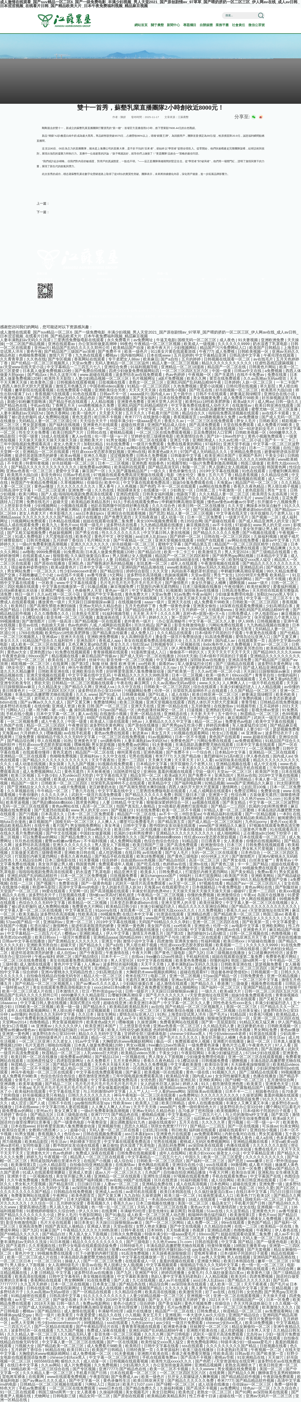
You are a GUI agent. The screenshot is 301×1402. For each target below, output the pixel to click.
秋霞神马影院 (44, 887)
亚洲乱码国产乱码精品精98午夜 (194, 382)
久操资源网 (147, 1022)
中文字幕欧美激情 (172, 660)
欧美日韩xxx (46, 937)
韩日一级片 (25, 594)
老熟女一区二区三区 (147, 382)
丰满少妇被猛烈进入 (238, 687)
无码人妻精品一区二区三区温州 (122, 363)
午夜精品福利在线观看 (223, 814)
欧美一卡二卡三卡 (180, 552)
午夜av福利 (202, 594)
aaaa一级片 (258, 582)
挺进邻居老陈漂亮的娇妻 (37, 455)
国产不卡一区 (173, 448)
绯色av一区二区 (257, 1388)
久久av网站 (51, 1365)
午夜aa (25, 1087)
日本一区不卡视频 (191, 737)
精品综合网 (159, 1284)
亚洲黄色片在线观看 (101, 424)
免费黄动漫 (271, 791)
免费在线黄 (277, 374)
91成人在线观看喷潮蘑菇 (45, 1172)
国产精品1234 (107, 1057)
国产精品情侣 (112, 571)
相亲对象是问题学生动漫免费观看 (60, 598)
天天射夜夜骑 (99, 771)
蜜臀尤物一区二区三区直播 (275, 409)
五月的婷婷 (191, 359)
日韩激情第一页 (43, 767)
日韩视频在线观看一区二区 (227, 359)
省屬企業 (221, 279)
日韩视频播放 (269, 621)
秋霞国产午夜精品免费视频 (35, 482)
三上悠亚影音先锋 (16, 505)
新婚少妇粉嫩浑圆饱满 (27, 401)
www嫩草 (230, 879)
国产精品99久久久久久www (277, 652)
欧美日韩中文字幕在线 (26, 949)
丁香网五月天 (64, 405)
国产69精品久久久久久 (20, 1234)
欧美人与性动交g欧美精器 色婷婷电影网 (142, 1030)
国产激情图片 (177, 582)
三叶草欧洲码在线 (103, 529)
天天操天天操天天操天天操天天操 (48, 440)
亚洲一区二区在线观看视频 (237, 1295)
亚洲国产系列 (251, 455)
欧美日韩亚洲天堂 (149, 1380)
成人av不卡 (127, 1018)
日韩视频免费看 (215, 1060)
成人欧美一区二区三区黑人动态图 (156, 1215)
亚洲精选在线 (176, 714)
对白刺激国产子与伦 (163, 937)
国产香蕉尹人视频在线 (20, 979)
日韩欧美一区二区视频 (35, 1006)
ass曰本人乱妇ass (151, 536)
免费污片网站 (208, 1338)
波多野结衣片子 (279, 733)
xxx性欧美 (147, 663)
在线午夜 (42, 825)
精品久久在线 (14, 895)
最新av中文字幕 (276, 540)
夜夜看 (291, 914)
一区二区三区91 (48, 1261)
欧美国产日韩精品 (265, 347)
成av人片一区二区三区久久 (118, 1172)
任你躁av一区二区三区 (252, 1384)
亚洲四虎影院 (128, 494)
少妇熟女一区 (182, 490)
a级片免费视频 (171, 378)
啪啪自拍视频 (193, 1018)
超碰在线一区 (131, 498)
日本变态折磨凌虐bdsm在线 (247, 509)
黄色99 (108, 929)
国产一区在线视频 (244, 1126)
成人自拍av (67, 952)
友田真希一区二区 (153, 563)
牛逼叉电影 (165, 340)
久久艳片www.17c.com (261, 798)
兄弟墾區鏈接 (164, 279)
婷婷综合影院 (138, 571)
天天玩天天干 (135, 617)
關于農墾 (157, 25)
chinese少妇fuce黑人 (129, 798)
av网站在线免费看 (142, 448)
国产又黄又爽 (285, 636)
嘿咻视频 (54, 733)
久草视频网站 (72, 482)
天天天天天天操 (143, 390)
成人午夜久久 (53, 721)
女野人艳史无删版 (152, 1226)
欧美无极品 (28, 914)
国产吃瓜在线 (201, 390)
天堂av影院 (201, 575)
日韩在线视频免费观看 (103, 1134)
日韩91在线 (97, 432)
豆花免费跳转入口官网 (213, 432)
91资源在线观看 (170, 914)
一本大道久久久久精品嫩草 (201, 767)
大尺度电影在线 (60, 536)
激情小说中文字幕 (139, 941)
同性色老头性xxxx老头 (233, 1003)
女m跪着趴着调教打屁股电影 (183, 806)
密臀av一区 (12, 1199)
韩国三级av (273, 914)
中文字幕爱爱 (284, 922)
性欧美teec (123, 1103)
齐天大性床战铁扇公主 (87, 818)
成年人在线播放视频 (206, 1103)
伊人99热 (246, 621)
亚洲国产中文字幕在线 (103, 594)
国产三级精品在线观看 (50, 428)
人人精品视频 (103, 401)
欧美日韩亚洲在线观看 (275, 405)
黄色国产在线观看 (225, 737)
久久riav (170, 667)
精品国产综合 (188, 498)
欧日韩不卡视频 (108, 417)
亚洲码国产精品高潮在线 (143, 567)
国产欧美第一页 (181, 671)
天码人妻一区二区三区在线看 (114, 1130)
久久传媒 (216, 1068)
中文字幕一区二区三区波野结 (274, 802)
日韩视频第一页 (265, 972)
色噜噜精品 (39, 1022)
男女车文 (102, 1319)
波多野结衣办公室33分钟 (100, 690)
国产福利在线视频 (65, 424)
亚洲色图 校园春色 (148, 463)
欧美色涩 (84, 536)
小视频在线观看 (74, 505)
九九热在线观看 (89, 355)
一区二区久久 (45, 571)
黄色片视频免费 (109, 667)
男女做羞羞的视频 (114, 1087)
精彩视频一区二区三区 (31, 663)
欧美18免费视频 (151, 856)
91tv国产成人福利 (153, 698)
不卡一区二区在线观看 (177, 486)
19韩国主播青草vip (250, 1245)
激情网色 (230, 787)
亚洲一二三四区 (132, 760)
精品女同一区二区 (146, 775)
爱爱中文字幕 (68, 471)
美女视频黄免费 (207, 397)
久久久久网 (170, 613)
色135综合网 (191, 521)
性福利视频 (211, 941)
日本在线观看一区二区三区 (263, 837)
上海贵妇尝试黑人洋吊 (187, 1014)
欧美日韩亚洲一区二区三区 (216, 694)
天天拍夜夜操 (146, 517)
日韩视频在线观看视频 (76, 382)
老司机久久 (44, 698)
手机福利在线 (198, 956)
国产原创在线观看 (129, 1396)
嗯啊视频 (237, 582)
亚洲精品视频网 (209, 1365)
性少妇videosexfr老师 (79, 571)
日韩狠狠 (236, 729)
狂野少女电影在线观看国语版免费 (231, 1099)
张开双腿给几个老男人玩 (272, 513)
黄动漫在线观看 (86, 1099)
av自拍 (157, 1006)
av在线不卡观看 (276, 413)
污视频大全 (25, 1346)
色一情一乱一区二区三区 (112, 428)
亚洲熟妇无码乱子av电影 (227, 710)
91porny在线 (232, 598)
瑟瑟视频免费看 (286, 729)
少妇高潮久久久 (137, 1365)
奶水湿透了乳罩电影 (271, 344)
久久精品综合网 (275, 475)
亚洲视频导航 (110, 1126)
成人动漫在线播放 (214, 1384)
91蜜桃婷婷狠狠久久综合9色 (51, 1211)
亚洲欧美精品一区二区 (220, 868)
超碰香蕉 (154, 949)
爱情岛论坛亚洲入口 (254, 636)
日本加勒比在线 (203, 698)
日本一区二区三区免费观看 (91, 814)
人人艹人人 (138, 1091)
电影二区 (158, 976)
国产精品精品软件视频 (241, 1376)
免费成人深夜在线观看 (95, 1153)
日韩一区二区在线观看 (148, 440)
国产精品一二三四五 (208, 1126)
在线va (137, 956)
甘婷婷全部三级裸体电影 (153, 436)
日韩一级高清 (60, 621)
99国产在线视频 (137, 1180)
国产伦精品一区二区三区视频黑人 (40, 363)
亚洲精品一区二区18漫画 (183, 367)
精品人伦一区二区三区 (103, 976)
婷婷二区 (64, 956)
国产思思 (156, 513)
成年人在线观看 (184, 563)
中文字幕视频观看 (162, 1265)
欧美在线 (56, 660)
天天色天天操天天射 (113, 1064)
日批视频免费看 (124, 875)
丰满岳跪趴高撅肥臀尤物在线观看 (220, 409)
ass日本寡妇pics (90, 513)
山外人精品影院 (53, 1164)
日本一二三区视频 (265, 448)
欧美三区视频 (132, 702)
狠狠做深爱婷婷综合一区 (168, 802)
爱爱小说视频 (212, 386)
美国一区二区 (271, 1369)
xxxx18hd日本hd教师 (112, 987)
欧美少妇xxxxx (201, 1153)
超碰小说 (78, 1130)
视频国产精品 (151, 1288)
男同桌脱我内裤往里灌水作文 (200, 779)
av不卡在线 (222, 525)
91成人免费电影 (29, 536)
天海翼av (225, 482)
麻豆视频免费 (122, 586)
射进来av (140, 733)
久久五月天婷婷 (199, 640)
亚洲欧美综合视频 (179, 1010)
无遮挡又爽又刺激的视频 (147, 979)
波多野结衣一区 (150, 1338)
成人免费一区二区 (203, 1222)
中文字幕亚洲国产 (23, 448)
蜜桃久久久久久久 (99, 1238)
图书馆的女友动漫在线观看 (173, 825)
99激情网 (238, 1164)
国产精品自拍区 (173, 860)
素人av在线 (82, 436)
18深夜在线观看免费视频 (242, 606)
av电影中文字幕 (245, 925)
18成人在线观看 (55, 436)
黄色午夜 (34, 351)
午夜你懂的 (234, 586)
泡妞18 (113, 1384)
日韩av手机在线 (77, 475)
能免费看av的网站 (96, 467)
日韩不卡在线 (60, 1103)
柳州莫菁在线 (129, 752)
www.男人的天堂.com (272, 525)
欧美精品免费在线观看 (241, 548)
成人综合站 (124, 1161)
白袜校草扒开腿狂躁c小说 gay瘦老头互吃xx (185, 1249)
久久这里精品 (122, 1118)
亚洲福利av (90, 756)
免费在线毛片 (38, 502)
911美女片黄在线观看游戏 (174, 351)
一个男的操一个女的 (207, 717)
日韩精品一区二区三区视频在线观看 (83, 683)
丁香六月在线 (83, 791)
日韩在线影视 (248, 949)
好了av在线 (215, 1292)
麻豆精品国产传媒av (99, 656)
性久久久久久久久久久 (208, 478)
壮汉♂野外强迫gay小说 (102, 991)
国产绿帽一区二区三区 (245, 1080)
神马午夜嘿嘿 (80, 667)
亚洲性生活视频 (157, 1176)
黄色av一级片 (117, 590)
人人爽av (92, 964)
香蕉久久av (174, 421)
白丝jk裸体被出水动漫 (19, 590)
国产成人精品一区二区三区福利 (215, 821)
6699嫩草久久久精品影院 (83, 995)
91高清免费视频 (219, 636)
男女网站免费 (19, 571)
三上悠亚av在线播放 (221, 899)
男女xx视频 (136, 1045)
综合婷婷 (110, 860)
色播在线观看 (238, 1145)
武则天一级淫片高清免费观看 (97, 794)
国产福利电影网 (188, 783)
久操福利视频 (266, 536)
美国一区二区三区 (242, 1006)
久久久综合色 (164, 505)
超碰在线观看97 (215, 648)
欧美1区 (264, 1195)
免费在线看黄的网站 (185, 444)
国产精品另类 (38, 397)
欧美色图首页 (83, 1195)
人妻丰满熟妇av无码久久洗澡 (25, 340)
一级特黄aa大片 (16, 987)
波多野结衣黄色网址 (276, 663)
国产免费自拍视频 (91, 371)
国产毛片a (115, 448)
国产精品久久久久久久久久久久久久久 (44, 467)
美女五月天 (161, 733)
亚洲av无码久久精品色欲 (74, 397)
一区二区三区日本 (16, 1261)
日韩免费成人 (240, 613)
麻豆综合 (167, 548)
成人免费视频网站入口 (42, 771)
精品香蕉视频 (247, 475)
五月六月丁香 (220, 475)
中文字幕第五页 (79, 910)
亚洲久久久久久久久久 (90, 544)
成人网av (265, 401)
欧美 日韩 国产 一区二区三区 (103, 706)
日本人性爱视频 (67, 868)
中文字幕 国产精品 (237, 1242)
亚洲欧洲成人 (204, 440)
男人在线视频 (239, 1257)
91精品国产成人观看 (50, 579)
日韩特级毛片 (132, 1245)
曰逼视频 (195, 710)
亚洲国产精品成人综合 (167, 424)
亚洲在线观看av (62, 344)
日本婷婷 (232, 382)
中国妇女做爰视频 (96, 833)
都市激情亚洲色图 (95, 1076)
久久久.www (86, 694)
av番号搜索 (97, 575)
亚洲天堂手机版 (237, 444)
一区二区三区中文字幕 (259, 979)
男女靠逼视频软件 (68, 1022)
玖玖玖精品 (144, 625)
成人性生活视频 (84, 579)
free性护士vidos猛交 (130, 1319)
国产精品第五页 (198, 544)
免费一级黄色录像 (175, 606)
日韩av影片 (244, 1353)
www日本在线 (267, 498)
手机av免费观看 (33, 1388)
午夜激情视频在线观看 (221, 563)
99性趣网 (219, 1137)
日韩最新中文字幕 (186, 455)
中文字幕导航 (202, 929)
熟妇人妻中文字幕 (99, 698)
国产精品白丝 (150, 552)
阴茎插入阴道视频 (223, 798)
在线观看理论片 (176, 887)
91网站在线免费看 (69, 459)
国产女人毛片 (177, 852)
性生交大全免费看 (35, 432)
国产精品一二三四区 (229, 806)
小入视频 (132, 1315)
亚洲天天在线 (180, 602)
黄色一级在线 (198, 1072)
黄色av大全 (17, 652)
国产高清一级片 (109, 1168)
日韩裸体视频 (134, 694)
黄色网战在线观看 (154, 1164)
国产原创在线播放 (50, 563)
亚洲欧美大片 (92, 440)
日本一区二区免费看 (205, 517)
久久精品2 (107, 498)
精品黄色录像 (207, 968)
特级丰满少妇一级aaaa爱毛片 (136, 421)
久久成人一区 (79, 1249)
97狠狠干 (293, 987)
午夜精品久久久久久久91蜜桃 (26, 779)
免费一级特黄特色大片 (61, 559)
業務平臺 (222, 25)
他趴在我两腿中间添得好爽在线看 (120, 505)
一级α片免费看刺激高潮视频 (214, 463)
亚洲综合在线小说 (280, 394)
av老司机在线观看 (142, 1191)
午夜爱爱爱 (86, 1315)
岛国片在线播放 (271, 895)
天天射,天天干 (145, 613)
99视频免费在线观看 (260, 868)
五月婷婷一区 (194, 609)
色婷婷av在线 (175, 864)
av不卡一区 (169, 814)
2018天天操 (187, 656)
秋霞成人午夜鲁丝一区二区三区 (141, 648)
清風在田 (102, 273)
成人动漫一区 (173, 517)
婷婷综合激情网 (220, 818)
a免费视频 (274, 371)
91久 (117, 502)
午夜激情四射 (225, 1207)
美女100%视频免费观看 (157, 521)
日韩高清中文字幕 (245, 355)
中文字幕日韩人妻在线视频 (217, 529)
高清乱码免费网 (172, 1145)
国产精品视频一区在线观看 (98, 621)
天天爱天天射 (111, 413)
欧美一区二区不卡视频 (182, 810)
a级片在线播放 (89, 517)
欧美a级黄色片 (64, 567)
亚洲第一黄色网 (131, 925)
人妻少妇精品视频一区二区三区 (102, 378)
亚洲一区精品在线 (173, 706)
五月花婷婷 (183, 355)
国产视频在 (168, 1080)
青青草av (284, 860)
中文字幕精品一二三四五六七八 (74, 367)
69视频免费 (110, 914)
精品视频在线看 (65, 656)
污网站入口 (16, 710)
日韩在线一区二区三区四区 (228, 536)
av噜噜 (29, 552)
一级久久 (158, 471)
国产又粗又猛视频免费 (27, 532)
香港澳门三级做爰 (233, 983)
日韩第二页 (206, 490)
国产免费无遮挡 (159, 498)
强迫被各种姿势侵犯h (30, 567)
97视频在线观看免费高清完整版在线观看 (128, 475)
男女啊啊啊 (74, 1280)
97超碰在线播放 (262, 941)
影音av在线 (29, 625)
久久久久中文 (168, 609)
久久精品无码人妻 (219, 1026)
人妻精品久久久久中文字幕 (169, 721)
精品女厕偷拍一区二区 (252, 1326)
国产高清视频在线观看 (110, 891)
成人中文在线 (266, 764)
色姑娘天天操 (53, 625)
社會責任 (238, 25)
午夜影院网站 (130, 779)
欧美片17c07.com (138, 1384)
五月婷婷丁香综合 (69, 540)
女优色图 (148, 1080)
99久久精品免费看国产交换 (265, 879)
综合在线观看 (205, 687)
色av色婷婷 (175, 374)
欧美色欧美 (286, 694)
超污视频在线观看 (27, 1338)
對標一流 (162, 273)
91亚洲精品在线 (251, 1357)
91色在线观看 (85, 394)
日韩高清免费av (236, 590)
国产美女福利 (145, 397)
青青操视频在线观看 (248, 478)
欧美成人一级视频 (200, 344)
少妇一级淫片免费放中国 (177, 868)
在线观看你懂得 (37, 752)
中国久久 (193, 1157)
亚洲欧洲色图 (193, 798)
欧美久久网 (197, 378)
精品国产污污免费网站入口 (223, 347)
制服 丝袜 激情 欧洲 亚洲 (114, 663)
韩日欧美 (179, 1130)
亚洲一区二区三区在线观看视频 (255, 1057)
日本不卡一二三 (115, 956)
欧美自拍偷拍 (38, 868)
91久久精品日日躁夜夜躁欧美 (92, 1137)
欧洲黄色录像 (176, 1326)
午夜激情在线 (118, 952)
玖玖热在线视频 (29, 841)
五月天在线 (189, 1122)
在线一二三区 (22, 883)
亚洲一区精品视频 (283, 976)
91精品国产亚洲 (33, 1168)
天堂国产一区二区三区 (20, 891)
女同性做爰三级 (37, 1145)
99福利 (185, 875)
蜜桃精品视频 (122, 432)
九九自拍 (131, 1195)
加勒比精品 (94, 444)
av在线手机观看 (78, 733)
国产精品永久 (91, 945)
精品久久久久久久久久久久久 (227, 363)
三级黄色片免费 (253, 829)
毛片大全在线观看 (56, 1222)
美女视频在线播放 (99, 1276)
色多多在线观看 (131, 717)
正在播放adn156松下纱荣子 (267, 833)
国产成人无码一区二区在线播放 (147, 656)
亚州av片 (42, 347)
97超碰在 (243, 525)
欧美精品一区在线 (185, 899)
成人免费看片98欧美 (241, 397)
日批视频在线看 (112, 382)
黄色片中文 (104, 536)
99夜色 (126, 344)
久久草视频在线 (21, 791)
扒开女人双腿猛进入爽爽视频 (193, 1376)
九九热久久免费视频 (151, 1064)
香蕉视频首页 (185, 417)
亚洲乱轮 (188, 1080)
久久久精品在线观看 (175, 633)
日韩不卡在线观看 (212, 394)
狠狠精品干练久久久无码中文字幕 (66, 737)
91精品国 (190, 841)
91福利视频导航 (144, 367)
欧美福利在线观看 (130, 467)
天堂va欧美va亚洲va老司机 (111, 679)
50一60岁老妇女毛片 (257, 428)
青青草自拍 (265, 675)
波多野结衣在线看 (122, 525)
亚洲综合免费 (116, 367)
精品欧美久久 (187, 1099)
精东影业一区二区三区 (159, 1018)
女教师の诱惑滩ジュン (48, 1130)
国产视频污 (46, 883)
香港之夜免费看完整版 (153, 987)
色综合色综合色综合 (162, 841)
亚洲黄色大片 (255, 929)
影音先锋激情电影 (190, 625)
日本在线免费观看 (175, 397)
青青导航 (249, 702)
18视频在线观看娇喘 (52, 629)
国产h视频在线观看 (259, 532)
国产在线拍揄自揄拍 (218, 1168)
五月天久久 (136, 413)
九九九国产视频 (82, 764)
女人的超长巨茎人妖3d (122, 887)
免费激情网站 (105, 702)
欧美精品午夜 (178, 1076)
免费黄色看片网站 (282, 956)
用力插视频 (12, 1141)
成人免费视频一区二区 (92, 1353)
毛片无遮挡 (35, 1045)
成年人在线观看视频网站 (29, 1010)
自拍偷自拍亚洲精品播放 (91, 1164)
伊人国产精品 (289, 1022)
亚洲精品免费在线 (246, 451)
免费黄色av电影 (239, 721)
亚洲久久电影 (96, 455)
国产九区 (196, 952)
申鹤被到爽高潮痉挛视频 (183, 502)
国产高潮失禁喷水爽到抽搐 (53, 606)
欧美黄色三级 (42, 382)
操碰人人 (73, 1261)
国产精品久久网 (79, 687)
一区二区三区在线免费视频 (122, 737)
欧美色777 (245, 1195)
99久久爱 (265, 1188)
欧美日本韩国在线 (176, 1191)
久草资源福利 (168, 1349)
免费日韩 (15, 729)
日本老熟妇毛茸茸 (233, 1349)
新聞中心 (173, 25)
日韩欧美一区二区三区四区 (256, 602)
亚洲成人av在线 (109, 1191)
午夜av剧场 (170, 999)
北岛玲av (254, 1334)
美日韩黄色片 (14, 690)
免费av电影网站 (97, 1303)
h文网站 (117, 575)
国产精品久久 (12, 679)
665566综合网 (46, 1361)
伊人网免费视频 (185, 648)
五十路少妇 (237, 448)
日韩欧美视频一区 (254, 351)
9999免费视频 (49, 552)
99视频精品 (94, 1322)
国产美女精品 (234, 802)
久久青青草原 (12, 359)
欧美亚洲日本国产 (221, 455)
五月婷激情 (201, 706)
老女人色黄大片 (68, 444)
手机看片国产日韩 (164, 413)
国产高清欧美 (133, 529)
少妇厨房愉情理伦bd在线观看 (89, 1018)
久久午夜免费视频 (23, 1180)
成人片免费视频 (37, 529)
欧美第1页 (196, 448)
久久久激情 (44, 1269)
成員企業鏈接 (45, 279)
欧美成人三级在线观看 (110, 721)
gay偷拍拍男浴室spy (93, 1103)
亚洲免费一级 (80, 490)
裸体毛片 (32, 879)
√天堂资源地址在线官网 (269, 910)
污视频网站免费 (138, 690)
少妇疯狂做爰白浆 (139, 983)
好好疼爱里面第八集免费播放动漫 (135, 671)
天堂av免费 (82, 363)
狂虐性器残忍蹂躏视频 (275, 363)
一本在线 (196, 579)
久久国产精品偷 (188, 756)
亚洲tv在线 (136, 451)
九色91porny (256, 821)
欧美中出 (112, 482)
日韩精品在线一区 (183, 1257)
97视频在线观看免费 (192, 1176)
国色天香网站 (58, 413)
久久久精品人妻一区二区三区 (224, 494)
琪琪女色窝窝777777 (169, 1126)
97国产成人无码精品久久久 (204, 451)
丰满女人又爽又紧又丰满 (247, 1103)
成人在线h (180, 694)
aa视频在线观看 (206, 802)
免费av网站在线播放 (18, 1099)
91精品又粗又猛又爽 (168, 478)
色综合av (72, 1134)
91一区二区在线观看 (18, 1392)
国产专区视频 (60, 359)
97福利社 (213, 444)
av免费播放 (249, 417)
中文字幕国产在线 (148, 590)
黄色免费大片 (137, 594)
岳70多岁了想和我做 (196, 1110)
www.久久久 (209, 683)
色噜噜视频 (281, 933)
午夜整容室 (77, 725)
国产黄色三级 (223, 864)
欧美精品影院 (37, 1141)
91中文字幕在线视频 (155, 960)
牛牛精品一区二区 (53, 791)
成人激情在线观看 (36, 964)
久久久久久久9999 (234, 344)
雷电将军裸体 (206, 1253)
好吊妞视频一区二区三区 (237, 390)
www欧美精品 (179, 567)
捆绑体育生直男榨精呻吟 (279, 1373)
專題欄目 (189, 25)
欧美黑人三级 (147, 1103)
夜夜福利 (146, 679)
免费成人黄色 (241, 1137)
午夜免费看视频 (33, 929)
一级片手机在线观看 (266, 683)
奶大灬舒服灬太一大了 (139, 999)
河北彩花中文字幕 (142, 459)
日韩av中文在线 (248, 371)
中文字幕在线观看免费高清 (147, 482)
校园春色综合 (267, 1091)
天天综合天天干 (94, 421)
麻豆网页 (142, 683)
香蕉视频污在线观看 (53, 394)
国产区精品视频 (207, 509)
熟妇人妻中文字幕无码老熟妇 (177, 1276)
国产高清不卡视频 (197, 1357)
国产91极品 (115, 1215)
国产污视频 (29, 814)
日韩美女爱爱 (153, 1307)
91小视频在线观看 (122, 409)
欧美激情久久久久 (278, 1307)
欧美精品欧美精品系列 (91, 502)
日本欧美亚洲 (69, 1238)
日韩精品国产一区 (248, 1299)
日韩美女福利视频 (158, 494)
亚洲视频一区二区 (273, 1207)
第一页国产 (181, 617)
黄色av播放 (44, 486)
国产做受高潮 (65, 1299)
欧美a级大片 (244, 401)
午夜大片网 (142, 952)
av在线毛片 (263, 359)
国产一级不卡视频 (271, 579)
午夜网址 (61, 1195)
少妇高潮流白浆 (280, 606)
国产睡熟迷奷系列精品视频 (110, 563)
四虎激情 (165, 941)
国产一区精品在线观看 (92, 1292)
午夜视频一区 (200, 374)
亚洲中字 (233, 667)
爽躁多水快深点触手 (264, 505)
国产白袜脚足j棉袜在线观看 (119, 918)
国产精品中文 (240, 617)
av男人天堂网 (213, 1257)
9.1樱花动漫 (34, 617)
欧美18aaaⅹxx (60, 949)
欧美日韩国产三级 (149, 845)
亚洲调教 (8, 1084)
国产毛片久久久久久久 (166, 995)
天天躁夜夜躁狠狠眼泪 (251, 1064)
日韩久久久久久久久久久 (90, 1095)
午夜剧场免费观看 (160, 767)
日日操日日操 (89, 1184)
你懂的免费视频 (201, 895)
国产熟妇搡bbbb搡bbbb (53, 802)
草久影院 (268, 386)
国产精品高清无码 (164, 467)
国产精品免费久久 (77, 837)
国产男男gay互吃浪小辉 (183, 725)
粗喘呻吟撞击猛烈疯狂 (59, 1030)
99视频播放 (10, 621)
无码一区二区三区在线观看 (26, 806)
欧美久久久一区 (177, 509)
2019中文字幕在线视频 (219, 471)
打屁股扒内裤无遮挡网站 (159, 586)
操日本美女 (83, 1222)
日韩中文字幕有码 (65, 1276)
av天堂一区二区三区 (105, 459)
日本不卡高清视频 (145, 509)
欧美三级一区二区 (164, 748)
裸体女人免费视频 (266, 1218)
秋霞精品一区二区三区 (260, 714)
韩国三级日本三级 (190, 794)
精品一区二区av (209, 721)
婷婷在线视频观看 (241, 679)
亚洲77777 (100, 1114)
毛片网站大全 (99, 540)
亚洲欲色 (202, 925)
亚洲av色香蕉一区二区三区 (30, 471)
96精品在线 (55, 1349)
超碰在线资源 (133, 424)
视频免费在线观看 (267, 983)
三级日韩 (216, 448)
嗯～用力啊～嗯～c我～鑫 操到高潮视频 (63, 710)
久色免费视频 (185, 386)
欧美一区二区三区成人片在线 (28, 991)
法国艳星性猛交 (127, 771)
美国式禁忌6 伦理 (85, 1003)
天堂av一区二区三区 (271, 644)
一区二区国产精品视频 (26, 344)
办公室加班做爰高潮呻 (98, 344)
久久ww (212, 548)
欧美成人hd (64, 779)
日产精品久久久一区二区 (135, 548)
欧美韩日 (19, 606)
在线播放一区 (155, 490)
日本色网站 (220, 1184)
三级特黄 (10, 964)
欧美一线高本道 (51, 818)
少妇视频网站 (185, 347)
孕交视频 (125, 536)
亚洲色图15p (41, 652)
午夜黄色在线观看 (262, 633)
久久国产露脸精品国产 (128, 471)
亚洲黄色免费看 (131, 401)
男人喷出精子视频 (283, 486)
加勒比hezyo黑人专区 (276, 594)
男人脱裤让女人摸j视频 (228, 467)
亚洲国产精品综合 (244, 1315)
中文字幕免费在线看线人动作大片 (200, 405)
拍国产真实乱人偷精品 (136, 806)
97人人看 (205, 760)
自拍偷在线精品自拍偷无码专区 (54, 976)
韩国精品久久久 (50, 1118)
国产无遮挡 (224, 374)
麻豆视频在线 (198, 525)
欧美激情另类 (145, 1037)
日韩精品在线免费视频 (280, 702)
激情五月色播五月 (72, 386)
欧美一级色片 (136, 351)
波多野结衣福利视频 (121, 964)
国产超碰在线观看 (220, 521)
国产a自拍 (170, 359)
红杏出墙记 (40, 925)
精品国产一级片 (25, 783)
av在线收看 (29, 559)
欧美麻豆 (151, 359)
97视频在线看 (211, 883)
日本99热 (155, 1230)
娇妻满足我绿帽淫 (246, 394)
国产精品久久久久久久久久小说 (27, 1215)
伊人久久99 (89, 1211)
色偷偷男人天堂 (89, 590)
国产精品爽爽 (275, 548)
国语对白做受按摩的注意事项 (25, 1122)
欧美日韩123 (78, 1349)
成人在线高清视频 (192, 1184)
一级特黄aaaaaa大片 (52, 1149)
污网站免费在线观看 (226, 625)
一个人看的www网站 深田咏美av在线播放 (186, 1091)
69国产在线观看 (211, 540)
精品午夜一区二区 (16, 698)
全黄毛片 (147, 879)
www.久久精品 (190, 548)
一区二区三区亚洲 (50, 490)
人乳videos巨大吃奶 (76, 775)
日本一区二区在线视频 (70, 1284)
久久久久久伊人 (55, 794)
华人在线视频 (49, 741)
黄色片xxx (69, 525)
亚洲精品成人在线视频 (92, 648)
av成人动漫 (93, 448)
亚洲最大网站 (69, 509)
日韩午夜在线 (133, 1230)
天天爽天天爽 (160, 760)
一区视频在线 (189, 644)
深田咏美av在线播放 (202, 590)
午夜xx (249, 895)
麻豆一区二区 (259, 1041)
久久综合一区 (72, 548)
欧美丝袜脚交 (259, 586)
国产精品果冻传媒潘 (110, 633)
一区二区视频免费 (23, 721)
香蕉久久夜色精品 (249, 486)
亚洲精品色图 (199, 914)
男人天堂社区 (123, 960)
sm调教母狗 (111, 741)
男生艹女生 (277, 490)
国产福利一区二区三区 (221, 987)
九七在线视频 (144, 1280)
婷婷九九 (167, 459)
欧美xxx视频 (289, 891)
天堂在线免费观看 (239, 424)
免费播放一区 (214, 559)
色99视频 (290, 714)
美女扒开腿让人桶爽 (209, 582)
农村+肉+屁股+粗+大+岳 (204, 613)
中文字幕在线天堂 (232, 513)
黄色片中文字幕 (68, 964)
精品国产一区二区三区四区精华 (242, 544)
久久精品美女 (50, 687)
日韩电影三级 (65, 1396)
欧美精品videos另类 (138, 1053)
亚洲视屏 (173, 1315)
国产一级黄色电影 (97, 883)
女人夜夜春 (234, 841)
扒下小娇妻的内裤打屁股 (202, 667)
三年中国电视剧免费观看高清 (25, 444)
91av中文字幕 (92, 1030)
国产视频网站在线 (73, 1269)
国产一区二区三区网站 (165, 1222)
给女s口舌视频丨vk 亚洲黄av (237, 733)
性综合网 (239, 794)
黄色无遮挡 (82, 417)
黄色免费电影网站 (203, 1342)
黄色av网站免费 (164, 798)
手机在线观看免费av (141, 502)
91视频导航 (176, 463)
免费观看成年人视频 (116, 864)
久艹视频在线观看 (54, 1099)
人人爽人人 (107, 821)
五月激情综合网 (281, 1080)
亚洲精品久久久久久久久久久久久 (185, 833)
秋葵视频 (196, 1211)
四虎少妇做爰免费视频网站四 (134, 371)
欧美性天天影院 (58, 378)
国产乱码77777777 (229, 748)
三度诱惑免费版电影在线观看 (79, 340)
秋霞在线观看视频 (73, 999)
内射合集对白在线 (241, 1134)
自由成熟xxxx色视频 (139, 860)
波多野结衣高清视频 (145, 575)
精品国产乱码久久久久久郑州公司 (81, 347)
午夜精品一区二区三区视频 (158, 344)
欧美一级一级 (69, 1006)
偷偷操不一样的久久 (188, 652)
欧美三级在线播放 (199, 1349)
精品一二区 (21, 1319)
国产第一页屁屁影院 (60, 979)
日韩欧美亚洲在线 (54, 671)
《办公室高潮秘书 (170, 621)
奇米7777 (133, 417)
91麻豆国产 (50, 1230)
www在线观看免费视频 (67, 1376)
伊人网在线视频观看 (259, 899)
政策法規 (42, 273)
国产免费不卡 (110, 351)
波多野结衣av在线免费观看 (139, 374)
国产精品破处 (214, 498)
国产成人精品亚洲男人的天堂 (264, 521)
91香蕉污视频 (261, 1014)
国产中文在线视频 (62, 833)
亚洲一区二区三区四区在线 (216, 922)
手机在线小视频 (20, 714)
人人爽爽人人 (234, 683)
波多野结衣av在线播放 (94, 1272)
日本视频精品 (204, 887)
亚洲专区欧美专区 (16, 683)
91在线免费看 (118, 444)
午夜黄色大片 (260, 1045)
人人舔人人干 (92, 409)
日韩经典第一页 (140, 1349)
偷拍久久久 (71, 1361)
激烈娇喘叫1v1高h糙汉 (224, 756)
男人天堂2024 (237, 552)
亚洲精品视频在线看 (234, 764)
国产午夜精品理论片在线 (98, 1326)
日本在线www (159, 355)
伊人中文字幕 (118, 933)
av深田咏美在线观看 (233, 760)
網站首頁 (141, 25)
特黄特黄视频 (38, 463)
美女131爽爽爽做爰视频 (130, 818)
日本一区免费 (250, 1168)
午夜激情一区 (231, 490)
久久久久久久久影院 (271, 1145)
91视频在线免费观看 (116, 764)
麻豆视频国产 (240, 717)
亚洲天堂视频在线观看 (175, 540)
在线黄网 (61, 663)
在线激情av (242, 405)
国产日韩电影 (179, 1334)
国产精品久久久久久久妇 (249, 1280)
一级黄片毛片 (240, 498)
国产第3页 (80, 663)
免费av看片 (267, 872)
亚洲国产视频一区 (57, 590)
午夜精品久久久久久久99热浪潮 (248, 459)
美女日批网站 (164, 1392)
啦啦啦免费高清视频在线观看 (234, 413)
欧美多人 (148, 872)
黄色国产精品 (259, 1222)
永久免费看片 (119, 340)
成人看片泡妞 (261, 1164)
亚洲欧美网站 (263, 875)
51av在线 (215, 1211)
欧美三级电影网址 (194, 1269)
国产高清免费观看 (205, 424)
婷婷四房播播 (218, 725)
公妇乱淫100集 (254, 787)
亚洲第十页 (218, 794)
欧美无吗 (239, 1276)
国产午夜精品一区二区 (133, 540)
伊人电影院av (267, 613)
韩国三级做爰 (253, 463)
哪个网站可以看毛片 (155, 428)
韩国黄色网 (277, 467)
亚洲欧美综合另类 (111, 390)
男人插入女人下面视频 (133, 729)
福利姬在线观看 (203, 1130)
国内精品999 (130, 937)
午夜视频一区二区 (267, 1349)
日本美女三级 (105, 1284)
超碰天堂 (61, 502)
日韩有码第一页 (197, 748)
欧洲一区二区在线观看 (202, 937)
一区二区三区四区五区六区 (186, 371)
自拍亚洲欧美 (69, 698)
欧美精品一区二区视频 (88, 902)
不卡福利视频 (96, 841)
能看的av (167, 663)
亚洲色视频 (212, 679)
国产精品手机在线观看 (69, 401)
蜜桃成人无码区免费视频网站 (205, 1141)
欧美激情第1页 (112, 1049)
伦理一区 (162, 690)
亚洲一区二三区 (80, 922)
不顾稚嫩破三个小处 (37, 575)
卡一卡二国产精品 (253, 864)
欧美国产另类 (267, 771)
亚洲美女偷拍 (205, 606)
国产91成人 (109, 694)
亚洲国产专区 (147, 1272)
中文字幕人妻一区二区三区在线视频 (257, 902)
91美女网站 (105, 779)
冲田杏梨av (191, 814)
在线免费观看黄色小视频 (164, 579)
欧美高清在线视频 (221, 428)
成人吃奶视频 (110, 852)
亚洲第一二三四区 (16, 717)
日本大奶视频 (79, 1199)
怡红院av (140, 644)
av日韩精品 (40, 1049)
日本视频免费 (161, 1099)
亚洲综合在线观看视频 (127, 513)
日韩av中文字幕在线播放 (24, 941)
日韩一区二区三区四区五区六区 (272, 991)
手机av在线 (40, 405)
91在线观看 (70, 767)
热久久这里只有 (64, 374)
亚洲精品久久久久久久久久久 (275, 656)
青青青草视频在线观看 (142, 1326)
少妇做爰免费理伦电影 (198, 459)
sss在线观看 (217, 1164)
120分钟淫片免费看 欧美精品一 (262, 575)
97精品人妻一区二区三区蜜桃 (229, 810)
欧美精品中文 (160, 783)
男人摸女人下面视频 (113, 845)
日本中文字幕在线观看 (256, 744)
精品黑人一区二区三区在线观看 (98, 1157)
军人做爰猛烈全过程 (196, 663)
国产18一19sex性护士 (226, 436)
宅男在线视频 (141, 756)
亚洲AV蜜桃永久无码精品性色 (67, 972)
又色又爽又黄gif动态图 (88, 644)
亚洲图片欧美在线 (202, 1330)
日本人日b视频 (145, 1087)
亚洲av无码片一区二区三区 (195, 979)
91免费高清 (73, 552)
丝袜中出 (96, 660)
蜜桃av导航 (224, 1357)
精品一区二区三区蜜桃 (111, 1037)
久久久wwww (203, 1369)
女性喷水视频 (239, 1030)
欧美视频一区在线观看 (164, 1072)
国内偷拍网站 (132, 355)
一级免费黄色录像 (204, 1045)
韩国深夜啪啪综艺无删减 (54, 899)
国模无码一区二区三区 (197, 340)
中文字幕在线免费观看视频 (99, 1072)
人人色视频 (127, 486)
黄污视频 (236, 1122)
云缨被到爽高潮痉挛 (126, 995)
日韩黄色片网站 (263, 367)
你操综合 (94, 482)
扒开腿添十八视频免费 (277, 502)
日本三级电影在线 (61, 860)
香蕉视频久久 (50, 1134)
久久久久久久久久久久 (77, 486)
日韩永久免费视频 (152, 455)
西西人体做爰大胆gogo (120, 579)
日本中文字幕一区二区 (99, 567)
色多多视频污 (288, 1137)
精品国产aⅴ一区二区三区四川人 (70, 879)
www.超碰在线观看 (97, 374)
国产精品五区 (210, 1087)
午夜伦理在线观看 (280, 355)
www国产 (168, 1107)
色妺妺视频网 (61, 532)
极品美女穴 (222, 1203)
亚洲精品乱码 (252, 567)
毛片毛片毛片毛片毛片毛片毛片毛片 (131, 582)
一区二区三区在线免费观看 (211, 421)
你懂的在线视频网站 (264, 841)
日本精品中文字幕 (272, 556)
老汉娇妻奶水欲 (103, 787)
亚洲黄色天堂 (86, 741)
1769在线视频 (31, 633)
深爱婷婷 (179, 698)
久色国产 (153, 1172)
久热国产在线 (12, 725)
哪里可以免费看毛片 (78, 498)
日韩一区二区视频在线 (249, 933)
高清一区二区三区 (98, 806)
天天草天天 (184, 760)
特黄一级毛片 (92, 525)
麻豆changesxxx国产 (158, 875)
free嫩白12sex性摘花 (165, 956)
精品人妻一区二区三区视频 (176, 363)
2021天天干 (219, 1299)
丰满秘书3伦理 (133, 1211)
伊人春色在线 (258, 756)
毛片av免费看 (179, 1307)
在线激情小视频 (173, 390)
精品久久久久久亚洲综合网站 (204, 906)
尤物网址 (42, 1396)
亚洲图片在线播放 (212, 918)
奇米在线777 (137, 976)
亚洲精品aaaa (105, 937)
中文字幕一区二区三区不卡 (270, 598)
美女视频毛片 (138, 1392)
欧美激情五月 (210, 552)
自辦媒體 (206, 25)
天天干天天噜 (153, 964)
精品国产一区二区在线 (227, 367)
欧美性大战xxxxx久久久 (175, 910)
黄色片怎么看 (234, 1045)
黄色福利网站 (240, 579)
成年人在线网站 (173, 1153)
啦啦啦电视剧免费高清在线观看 (86, 494)
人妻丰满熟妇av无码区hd (22, 413)
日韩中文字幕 (135, 825)
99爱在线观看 (54, 891)
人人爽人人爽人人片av (111, 1107)
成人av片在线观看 (175, 1280)
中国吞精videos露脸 (107, 386)
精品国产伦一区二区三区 (257, 482)
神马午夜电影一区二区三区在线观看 (42, 1072)
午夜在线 (124, 683)
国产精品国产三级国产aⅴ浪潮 (70, 351)
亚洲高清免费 (240, 660)
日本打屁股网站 (209, 875)
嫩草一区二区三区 (274, 1261)
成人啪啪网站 (229, 833)
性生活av (277, 1037)
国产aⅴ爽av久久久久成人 (42, 702)
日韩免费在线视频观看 (266, 845)
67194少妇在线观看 (263, 1053)
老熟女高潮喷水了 (241, 1365)
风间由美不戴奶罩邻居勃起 (195, 571)
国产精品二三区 (188, 428)
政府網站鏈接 (104, 279)
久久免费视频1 (211, 910)
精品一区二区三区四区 (46, 725)
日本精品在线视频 (65, 521)
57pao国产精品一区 (117, 710)
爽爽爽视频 (235, 1249)
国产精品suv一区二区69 (219, 848)
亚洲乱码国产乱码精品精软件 (143, 405)
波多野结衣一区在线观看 (132, 1068)
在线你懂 (42, 706)
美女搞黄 (57, 764)
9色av (137, 721)
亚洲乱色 (76, 563)
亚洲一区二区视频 (185, 976)
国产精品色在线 (14, 405)
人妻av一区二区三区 (174, 1118)
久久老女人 (63, 1041)
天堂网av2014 (14, 1022)
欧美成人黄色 (193, 1049)
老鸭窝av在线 (228, 929)
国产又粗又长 (271, 999)
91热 (68, 741)
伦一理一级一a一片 (112, 436)
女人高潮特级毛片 (137, 636)
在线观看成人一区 (141, 1261)
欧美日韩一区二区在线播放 (202, 505)
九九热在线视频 (159, 779)
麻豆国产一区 (94, 471)
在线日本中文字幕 (138, 914)
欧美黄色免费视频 (191, 960)
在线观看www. (220, 609)
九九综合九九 (50, 478)
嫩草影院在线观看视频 (35, 390)
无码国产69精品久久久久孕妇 (164, 922)
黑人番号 (107, 486)
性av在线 (113, 1180)
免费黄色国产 (182, 741)
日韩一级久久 (287, 401)
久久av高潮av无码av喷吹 (265, 378)
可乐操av (270, 1126)
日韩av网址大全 (98, 829)
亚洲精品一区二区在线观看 (46, 451)
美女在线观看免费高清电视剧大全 (153, 640)
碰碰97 (240, 891)
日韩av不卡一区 (114, 394)
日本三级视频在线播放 (202, 586)
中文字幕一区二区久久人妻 (164, 409)
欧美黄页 (255, 1084)
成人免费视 (225, 351)
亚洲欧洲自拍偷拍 (89, 629)
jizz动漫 (258, 467)
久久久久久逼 (177, 1288)
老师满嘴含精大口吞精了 (105, 509)
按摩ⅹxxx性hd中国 (128, 1249)
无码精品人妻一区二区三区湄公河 (48, 421)
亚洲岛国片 (86, 640)
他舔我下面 (186, 494)
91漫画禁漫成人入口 (149, 652)
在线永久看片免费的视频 (241, 698)
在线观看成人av (37, 556)
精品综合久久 (194, 413)
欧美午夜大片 (159, 347)
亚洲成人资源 (64, 706)
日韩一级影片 (137, 991)
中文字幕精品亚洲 (211, 355)
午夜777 (206, 351)
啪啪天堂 (81, 1149)
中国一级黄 (222, 371)
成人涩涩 (19, 1103)
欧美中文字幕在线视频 (275, 721)
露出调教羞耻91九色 (128, 1122)
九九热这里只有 (180, 1338)
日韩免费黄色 (252, 976)
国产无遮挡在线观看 (51, 810)
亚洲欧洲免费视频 (103, 636)
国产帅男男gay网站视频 (233, 556)
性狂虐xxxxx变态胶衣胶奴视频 (98, 451)
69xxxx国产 (39, 656)
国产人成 (49, 494)
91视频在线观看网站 (192, 733)
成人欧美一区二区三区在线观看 (38, 644)
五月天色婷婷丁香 (141, 606)
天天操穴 (165, 879)
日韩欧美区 (269, 421)
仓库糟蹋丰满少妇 (50, 717)
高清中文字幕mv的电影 (79, 887)
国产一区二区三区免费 (44, 1137)
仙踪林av (201, 1118)
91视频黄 (173, 590)
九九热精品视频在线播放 (162, 525)
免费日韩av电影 (55, 1180)
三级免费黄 (25, 737)
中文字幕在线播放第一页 (64, 586)
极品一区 (164, 1041)
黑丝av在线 (246, 775)
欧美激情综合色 (190, 436)
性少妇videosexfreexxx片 (59, 1322)
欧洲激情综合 (213, 845)
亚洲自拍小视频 (264, 1130)
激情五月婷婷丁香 (191, 1299)
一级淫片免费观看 (149, 444)
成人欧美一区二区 (226, 1284)
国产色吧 (147, 486)
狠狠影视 (80, 428)
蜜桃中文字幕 (170, 544)
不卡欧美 (15, 463)
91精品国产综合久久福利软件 (48, 640)
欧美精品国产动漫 (129, 347)
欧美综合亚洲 (217, 1064)
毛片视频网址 (144, 378)
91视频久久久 (224, 1072)
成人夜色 (228, 340)
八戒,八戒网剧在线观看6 (110, 625)
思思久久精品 (136, 1126)
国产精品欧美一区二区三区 (237, 914)
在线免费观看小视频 (75, 390)
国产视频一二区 (37, 459)
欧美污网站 (29, 494)
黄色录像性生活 (183, 471)
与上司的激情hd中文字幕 (101, 609)
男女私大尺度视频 (258, 848)
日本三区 (235, 845)
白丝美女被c (250, 1010)
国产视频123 (122, 810)
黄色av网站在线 (66, 806)
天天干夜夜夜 (256, 1284)
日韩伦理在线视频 (242, 386)
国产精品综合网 (139, 609)
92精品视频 (214, 783)
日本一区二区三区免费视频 (84, 875)
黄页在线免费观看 (225, 378)
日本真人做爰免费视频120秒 (48, 371)
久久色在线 (36, 359)
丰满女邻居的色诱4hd (151, 891)
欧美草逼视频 (18, 802)
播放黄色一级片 (52, 602)
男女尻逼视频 (271, 1134)
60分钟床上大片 (215, 856)
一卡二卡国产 (287, 382)
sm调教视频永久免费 (96, 405)
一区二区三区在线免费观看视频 (164, 432)
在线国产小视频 (14, 925)
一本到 (285, 814)
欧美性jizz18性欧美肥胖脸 (208, 401)
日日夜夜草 (211, 841)
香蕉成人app (110, 640)
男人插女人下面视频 (28, 1265)
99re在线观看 (233, 1222)
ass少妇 (163, 1322)
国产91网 (243, 1392)
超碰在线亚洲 (115, 1003)
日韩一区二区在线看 (173, 729)
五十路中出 (183, 394)
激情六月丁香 (61, 355)
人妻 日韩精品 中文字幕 (127, 559)
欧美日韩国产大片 (69, 432)
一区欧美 (46, 582)
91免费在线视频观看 (73, 652)
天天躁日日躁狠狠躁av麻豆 (92, 602)
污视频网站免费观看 (29, 521)
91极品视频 (97, 586)
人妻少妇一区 (258, 729)
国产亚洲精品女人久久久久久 (33, 787)
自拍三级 (291, 448)
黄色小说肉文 (125, 1303)
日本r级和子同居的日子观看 (219, 633)
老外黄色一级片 (138, 621)
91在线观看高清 (284, 829)
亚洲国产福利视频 (88, 1180)
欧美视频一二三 (230, 945)
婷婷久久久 (159, 617)
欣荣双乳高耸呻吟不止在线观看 (200, 690)
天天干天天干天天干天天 (169, 529)
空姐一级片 (205, 771)
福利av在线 (12, 1249)
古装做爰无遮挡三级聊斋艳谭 (275, 794)
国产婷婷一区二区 (186, 536)
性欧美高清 (88, 914)
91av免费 (182, 594)
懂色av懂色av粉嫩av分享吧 (231, 502)
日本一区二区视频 (188, 675)
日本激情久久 (68, 991)
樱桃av (112, 355)
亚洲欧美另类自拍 (248, 648)
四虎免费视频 (262, 1276)
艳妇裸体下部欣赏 (86, 1141)
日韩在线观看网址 (222, 829)
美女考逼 (112, 825)
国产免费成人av (125, 1376)
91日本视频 (60, 1242)
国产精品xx (37, 374)
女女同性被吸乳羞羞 (233, 1076)
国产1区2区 (286, 1188)
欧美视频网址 (229, 1110)
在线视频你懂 (130, 602)
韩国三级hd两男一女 (249, 960)
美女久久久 (10, 640)
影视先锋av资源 (266, 710)
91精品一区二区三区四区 (149, 386)
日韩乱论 (293, 983)
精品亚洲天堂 (126, 872)
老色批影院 (255, 490)
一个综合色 (202, 752)
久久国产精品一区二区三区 (254, 690)
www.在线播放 (153, 968)
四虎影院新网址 (71, 1060)
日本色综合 (93, 559)
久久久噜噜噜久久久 (52, 613)
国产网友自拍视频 (115, 397)
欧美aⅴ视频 (70, 455)
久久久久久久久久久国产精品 (48, 517)
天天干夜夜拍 (103, 760)
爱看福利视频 (285, 586)
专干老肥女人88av (124, 359)
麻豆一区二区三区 (42, 548)
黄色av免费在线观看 (112, 733)
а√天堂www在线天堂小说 (22, 367)
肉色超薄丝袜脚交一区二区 (161, 710)
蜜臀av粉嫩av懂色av (63, 841)
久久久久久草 (214, 1122)
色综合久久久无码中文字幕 (42, 902)
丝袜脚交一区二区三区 (210, 1326)
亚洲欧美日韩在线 (80, 852)
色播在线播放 (265, 1076)
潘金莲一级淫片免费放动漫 (179, 636)
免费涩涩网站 (246, 791)
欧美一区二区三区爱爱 (223, 1157)
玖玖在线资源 (166, 1180)
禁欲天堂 (42, 683)
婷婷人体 (191, 1084)
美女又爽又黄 (66, 1110)
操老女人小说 (229, 1153)
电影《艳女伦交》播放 (186, 475)
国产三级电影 (138, 1242)
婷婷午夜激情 (80, 1319)
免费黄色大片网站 (88, 906)
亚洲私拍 (265, 1172)
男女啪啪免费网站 (86, 825)
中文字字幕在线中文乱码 (90, 675)
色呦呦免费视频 (33, 355)
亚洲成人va (105, 687)
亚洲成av (21, 579)
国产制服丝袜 (287, 887)
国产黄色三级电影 (183, 856)
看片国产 (60, 825)
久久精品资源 (77, 1037)
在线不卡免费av (251, 374)
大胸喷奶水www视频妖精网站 (152, 972)
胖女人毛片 (246, 421)
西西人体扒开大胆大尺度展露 (28, 386)
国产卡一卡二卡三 (281, 440)
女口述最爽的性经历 (266, 952)
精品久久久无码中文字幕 (101, 979)
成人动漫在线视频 (31, 764)
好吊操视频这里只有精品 (44, 1095)
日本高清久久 (53, 814)
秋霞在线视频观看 (108, 1149)
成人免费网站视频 (126, 841)
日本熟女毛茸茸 (86, 613)
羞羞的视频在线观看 (176, 771)
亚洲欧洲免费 (273, 340)
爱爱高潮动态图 (33, 1207)
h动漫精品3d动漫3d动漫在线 (175, 559)
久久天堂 (236, 505)
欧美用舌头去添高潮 (270, 494)
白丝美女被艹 (261, 860)
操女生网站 (20, 899)
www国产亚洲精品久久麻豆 (250, 783)
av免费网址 (144, 340)
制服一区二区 (194, 467)
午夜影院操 (99, 1376)
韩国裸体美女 (129, 490)
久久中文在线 (129, 687)
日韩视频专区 (162, 644)
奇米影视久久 (61, 513)
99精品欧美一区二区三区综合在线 (40, 1369)
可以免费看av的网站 (41, 837)
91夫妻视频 (248, 340)
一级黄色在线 (231, 1199)
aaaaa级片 (139, 394)
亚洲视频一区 (199, 1295)
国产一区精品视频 (261, 814)
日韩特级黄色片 (49, 1037)
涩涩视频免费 (122, 455)
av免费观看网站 (249, 741)
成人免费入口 (143, 633)
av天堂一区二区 (183, 883)
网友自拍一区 (195, 999)
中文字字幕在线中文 (116, 791)
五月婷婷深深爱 (78, 478)
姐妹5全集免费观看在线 (193, 482)
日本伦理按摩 (126, 1307)
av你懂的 (292, 687)
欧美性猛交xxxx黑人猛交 (250, 559)
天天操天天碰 (275, 1295)
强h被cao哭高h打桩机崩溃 (112, 895)
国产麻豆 (164, 625)
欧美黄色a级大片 (163, 451)
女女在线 (291, 883)
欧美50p (14, 1137)
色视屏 (198, 1230)
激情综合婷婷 (166, 1049)
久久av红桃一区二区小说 (240, 440)
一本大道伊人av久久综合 (204, 1315)
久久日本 (86, 1014)
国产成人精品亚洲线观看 (265, 667)
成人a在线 (126, 698)
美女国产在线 (159, 925)
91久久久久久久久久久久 (125, 1099)
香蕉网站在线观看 (90, 359)
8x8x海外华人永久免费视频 (227, 644)
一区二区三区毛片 (210, 617)
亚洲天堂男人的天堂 (165, 401)
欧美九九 (50, 525)
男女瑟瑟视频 (35, 424)
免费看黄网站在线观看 (180, 1022)
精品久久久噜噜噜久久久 (117, 837)
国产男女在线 (87, 532)
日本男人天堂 (180, 968)
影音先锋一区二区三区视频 (70, 617)
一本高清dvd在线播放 (167, 1199)
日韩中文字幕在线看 (162, 1346)
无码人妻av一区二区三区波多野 (130, 848)
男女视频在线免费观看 (61, 448)
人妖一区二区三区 (258, 382)
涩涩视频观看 (99, 1010)
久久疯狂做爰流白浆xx (90, 556)
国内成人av (160, 394)
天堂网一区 (10, 451)
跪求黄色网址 (88, 802)
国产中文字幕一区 (85, 1380)
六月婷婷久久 (32, 733)
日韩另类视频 (38, 540)
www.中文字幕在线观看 (77, 582)
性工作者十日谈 (203, 1396)
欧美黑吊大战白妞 (277, 390)
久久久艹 (100, 1118)
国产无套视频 (259, 1249)
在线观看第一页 (252, 640)
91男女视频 (116, 440)
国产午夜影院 (91, 952)
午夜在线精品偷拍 (108, 598)
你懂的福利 (288, 675)
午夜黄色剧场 (12, 397)
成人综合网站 (223, 1180)
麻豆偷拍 (110, 1145)
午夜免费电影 (230, 887)
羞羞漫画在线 (108, 617)
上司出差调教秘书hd (20, 798)
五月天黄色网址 (127, 1060)
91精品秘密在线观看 (29, 1295)
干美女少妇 (275, 455)
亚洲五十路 (180, 440)
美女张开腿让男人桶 (261, 529)
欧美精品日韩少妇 (122, 906)
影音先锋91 (51, 475)
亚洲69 (149, 771)
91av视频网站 (160, 737)
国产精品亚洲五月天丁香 (246, 937)
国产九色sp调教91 (209, 729)
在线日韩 (132, 852)
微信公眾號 (256, 25)
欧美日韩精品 (240, 779)
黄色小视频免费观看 (266, 436)
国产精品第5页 (62, 1184)
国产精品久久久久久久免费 (217, 532)
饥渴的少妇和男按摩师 (269, 806)
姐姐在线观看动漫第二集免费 (108, 521)
